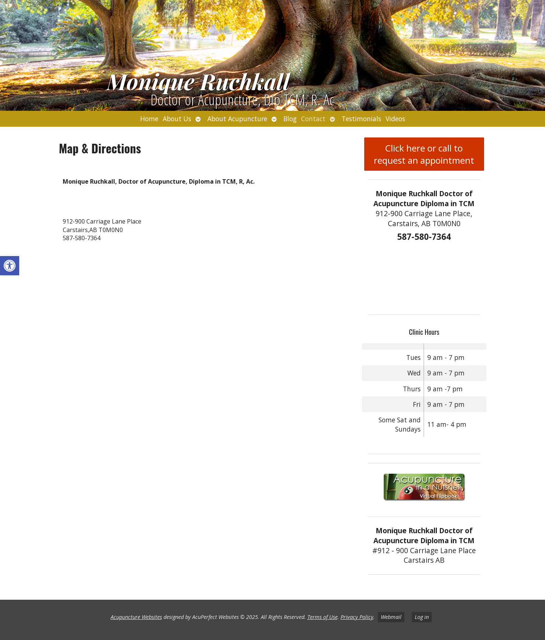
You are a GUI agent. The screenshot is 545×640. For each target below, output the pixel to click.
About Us (177, 118)
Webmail (391, 616)
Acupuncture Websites (136, 616)
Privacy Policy (357, 616)
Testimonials (361, 118)
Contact (313, 118)
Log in (422, 616)
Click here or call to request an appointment (424, 154)
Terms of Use (322, 616)
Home (149, 118)
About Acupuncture (237, 118)
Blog (290, 118)
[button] (9, 265)
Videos (395, 118)
